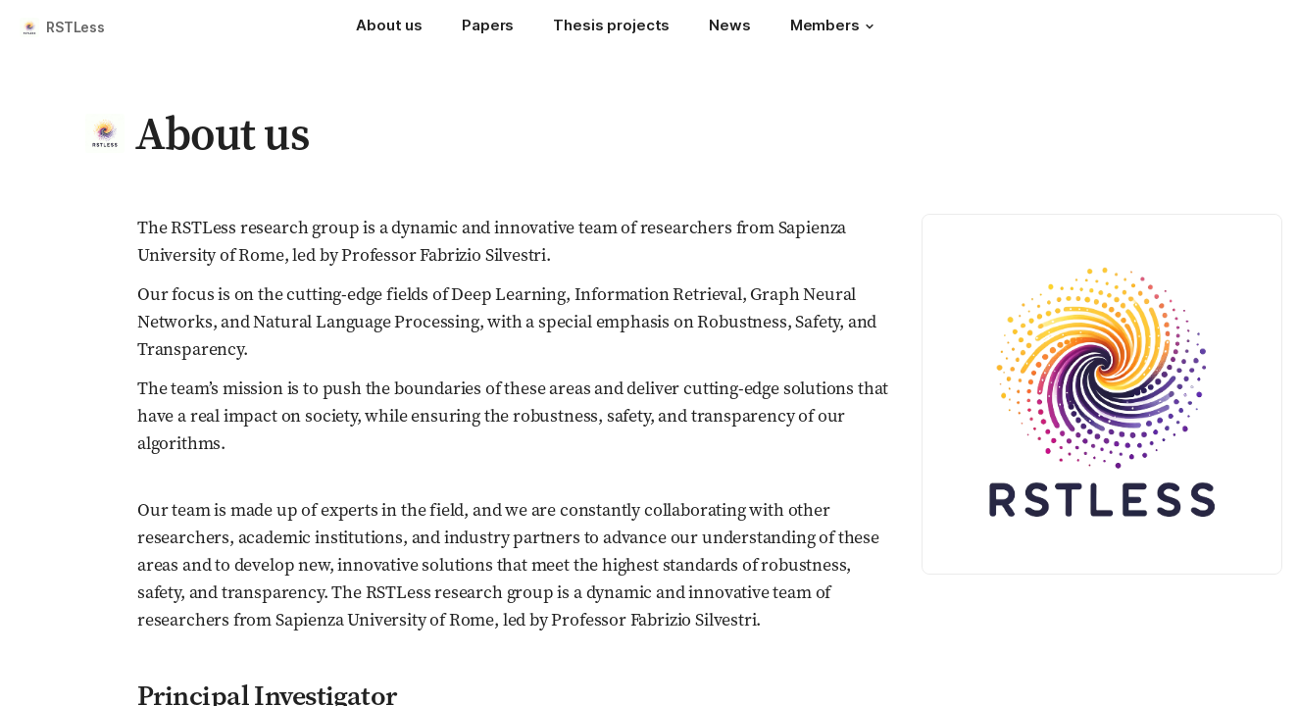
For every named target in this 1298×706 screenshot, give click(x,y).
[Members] (835, 27)
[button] (869, 26)
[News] (729, 27)
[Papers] (487, 27)
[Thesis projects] (611, 27)
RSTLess (75, 27)
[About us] (389, 27)
